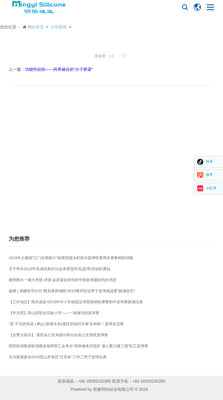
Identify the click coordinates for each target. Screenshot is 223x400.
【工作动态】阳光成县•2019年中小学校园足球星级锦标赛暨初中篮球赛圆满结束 (76, 302)
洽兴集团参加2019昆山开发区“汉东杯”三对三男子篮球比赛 (58, 357)
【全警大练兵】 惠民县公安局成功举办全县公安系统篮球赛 (58, 335)
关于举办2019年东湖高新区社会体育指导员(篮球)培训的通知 (59, 269)
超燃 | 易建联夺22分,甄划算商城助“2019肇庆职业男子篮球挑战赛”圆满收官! (72, 291)
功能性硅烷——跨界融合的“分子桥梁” (59, 69)
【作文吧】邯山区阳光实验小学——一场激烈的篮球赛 (54, 313)
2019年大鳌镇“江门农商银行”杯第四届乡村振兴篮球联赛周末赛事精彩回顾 (71, 258)
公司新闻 (59, 27)
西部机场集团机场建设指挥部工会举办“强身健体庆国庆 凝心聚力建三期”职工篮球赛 (78, 346)
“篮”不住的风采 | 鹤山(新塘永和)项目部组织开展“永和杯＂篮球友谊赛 (66, 324)
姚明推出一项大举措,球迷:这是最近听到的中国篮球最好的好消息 (62, 280)
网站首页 (36, 27)
